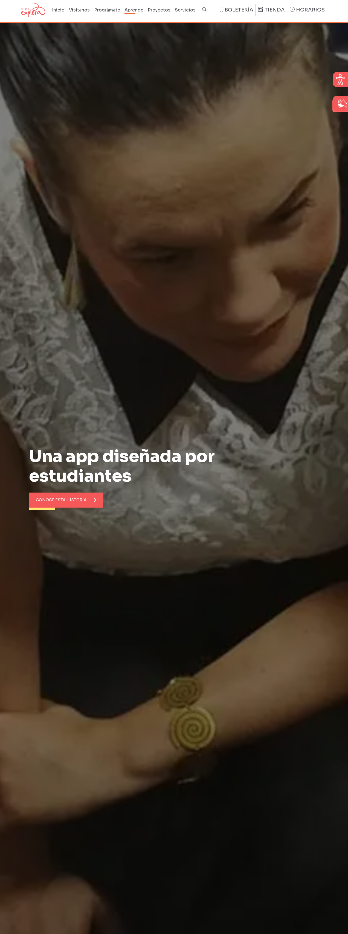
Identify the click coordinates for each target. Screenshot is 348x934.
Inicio (58, 10)
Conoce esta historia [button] (61, 499)
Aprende (133, 10)
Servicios (185, 10)
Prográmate (107, 10)
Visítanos (79, 10)
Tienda (271, 10)
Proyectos (159, 10)
